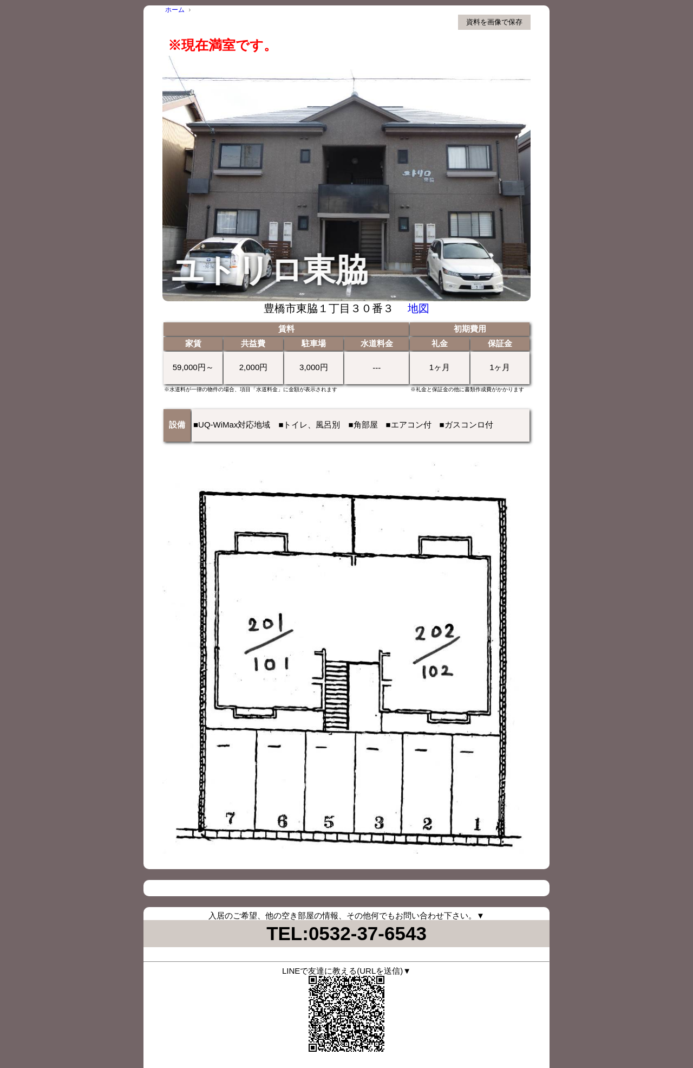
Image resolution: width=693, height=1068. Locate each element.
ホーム (175, 10)
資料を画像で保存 (494, 22)
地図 (418, 308)
